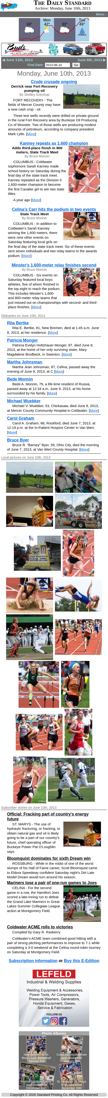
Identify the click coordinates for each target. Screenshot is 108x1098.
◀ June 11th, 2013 (17, 60)
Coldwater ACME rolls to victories (40, 927)
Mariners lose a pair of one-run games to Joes (52, 882)
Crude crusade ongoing (54, 81)
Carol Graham (20, 418)
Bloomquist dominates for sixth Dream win (49, 858)
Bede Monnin (20, 379)
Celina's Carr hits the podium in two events (54, 209)
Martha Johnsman (24, 362)
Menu (101, 14)
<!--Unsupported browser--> (54, 1060)
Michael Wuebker (24, 401)
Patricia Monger (22, 340)
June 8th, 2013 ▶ (91, 60)
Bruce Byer (18, 440)
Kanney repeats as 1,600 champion (54, 143)
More (31, 134)
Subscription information (33, 960)
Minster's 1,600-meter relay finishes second (54, 265)
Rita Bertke (18, 323)
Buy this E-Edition (81, 960)
